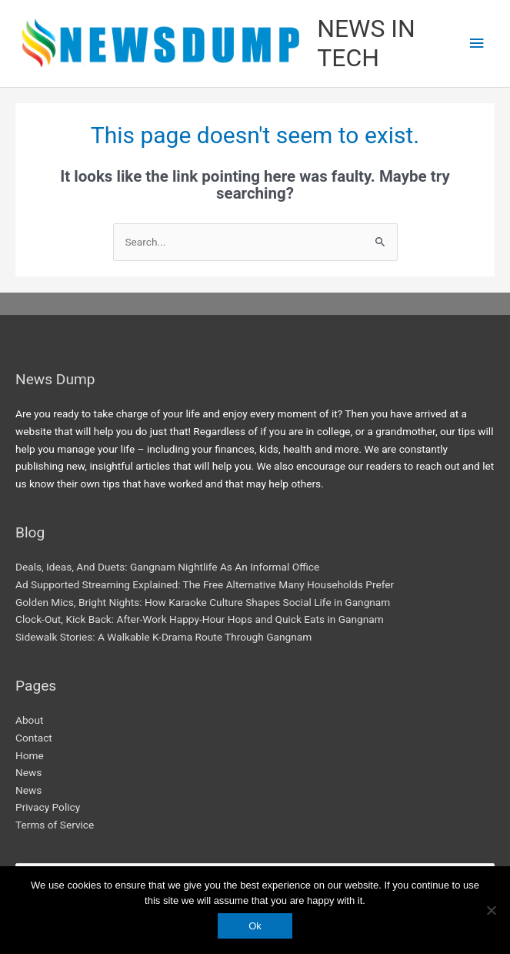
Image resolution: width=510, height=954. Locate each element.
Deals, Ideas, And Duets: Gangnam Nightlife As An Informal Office (167, 567)
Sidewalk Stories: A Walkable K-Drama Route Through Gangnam (163, 637)
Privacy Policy (47, 807)
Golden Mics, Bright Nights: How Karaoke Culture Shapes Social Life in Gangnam (202, 602)
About (29, 720)
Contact (33, 737)
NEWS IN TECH (366, 43)
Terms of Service (54, 824)
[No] (490, 910)
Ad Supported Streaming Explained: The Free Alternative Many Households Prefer (204, 584)
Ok (255, 926)
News (28, 772)
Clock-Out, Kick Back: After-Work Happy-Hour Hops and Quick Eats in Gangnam (199, 619)
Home (29, 755)
